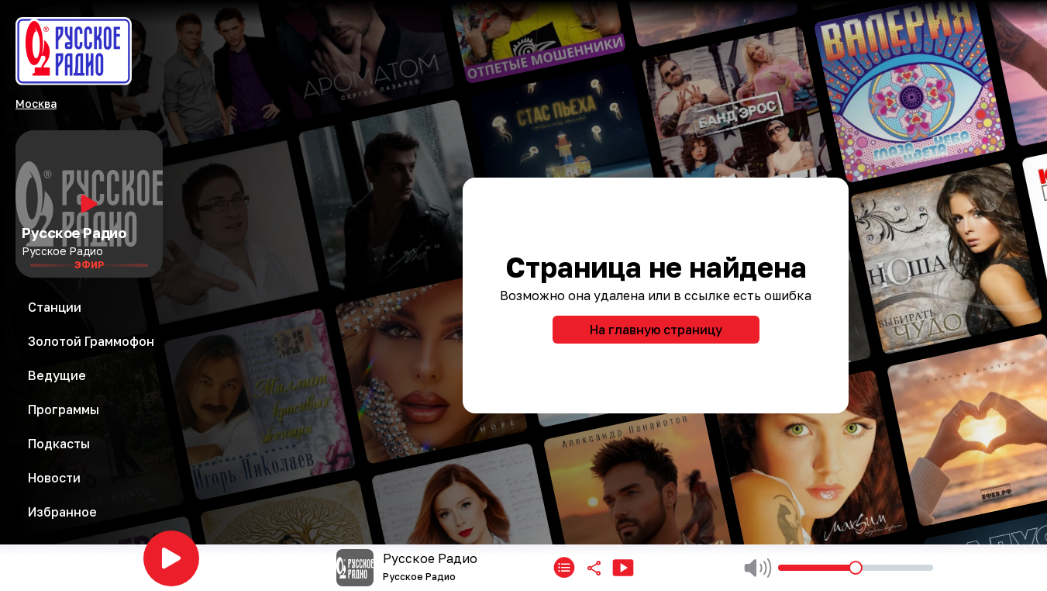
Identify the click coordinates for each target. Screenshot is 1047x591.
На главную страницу (656, 329)
